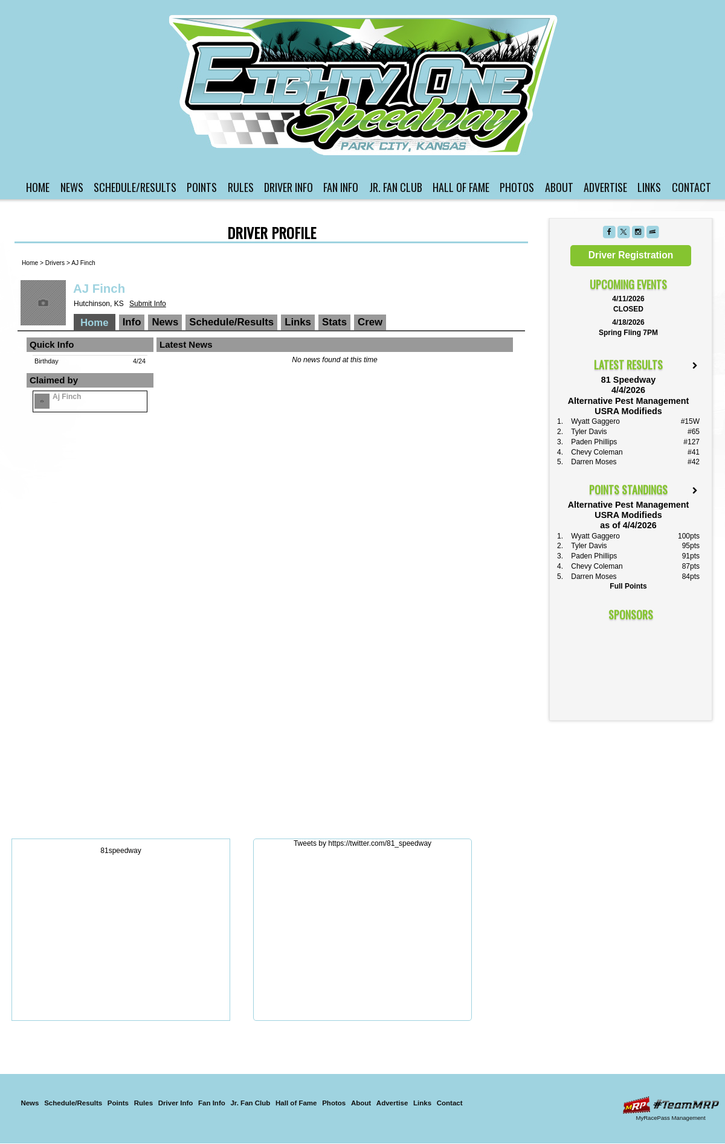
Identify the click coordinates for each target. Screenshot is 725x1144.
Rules (241, 187)
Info (132, 322)
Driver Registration (630, 255)
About (559, 187)
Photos (517, 187)
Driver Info (288, 187)
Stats (334, 322)
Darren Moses (593, 462)
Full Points (628, 586)
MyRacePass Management (670, 1117)
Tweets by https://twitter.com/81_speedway (362, 843)
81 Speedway (364, 85)
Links (649, 187)
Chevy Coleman (596, 452)
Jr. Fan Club (395, 187)
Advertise (605, 187)
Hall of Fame (461, 187)
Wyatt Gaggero (595, 421)
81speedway (120, 850)
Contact (691, 187)
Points (202, 187)
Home (38, 187)
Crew (370, 322)
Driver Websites (670, 1105)
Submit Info (147, 303)
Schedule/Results (135, 187)
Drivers (55, 263)
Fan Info (340, 187)
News (71, 187)
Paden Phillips (594, 442)
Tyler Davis (589, 431)
